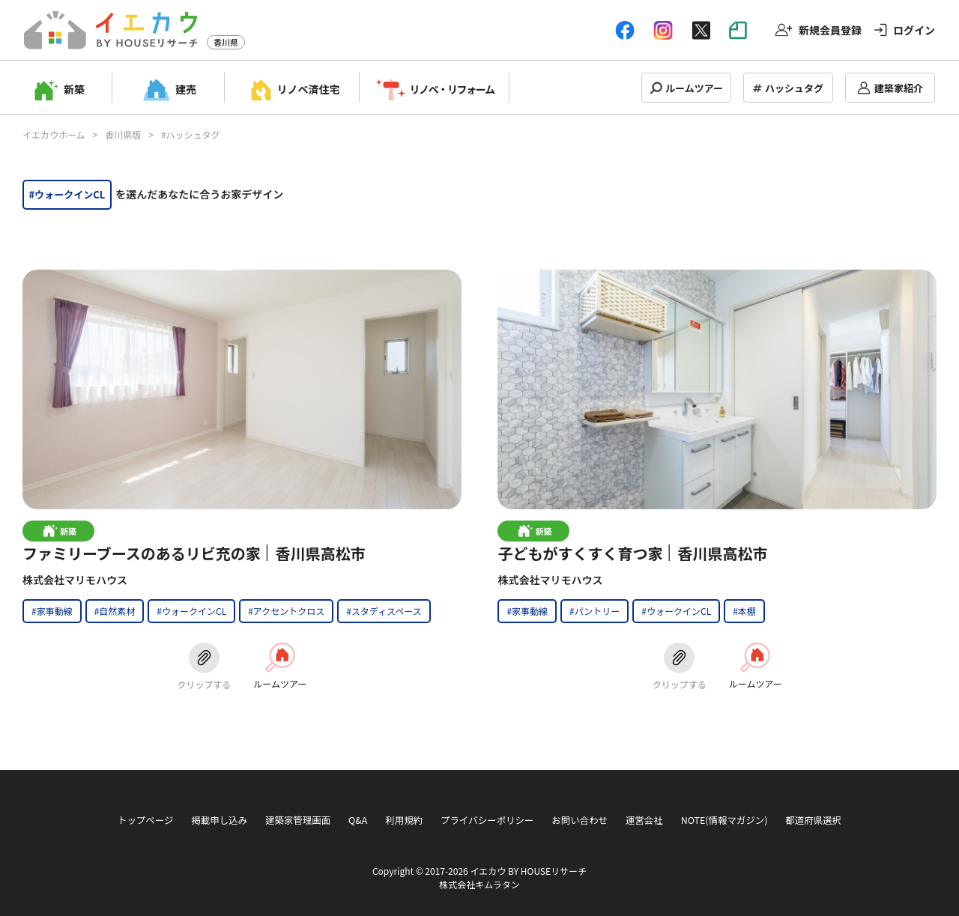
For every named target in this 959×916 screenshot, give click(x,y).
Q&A (357, 820)
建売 (185, 89)
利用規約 (404, 820)
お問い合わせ (579, 820)
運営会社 (644, 820)
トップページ (145, 820)
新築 (74, 89)
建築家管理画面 (297, 820)
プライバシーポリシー (487, 820)
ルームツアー (694, 88)
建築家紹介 (898, 88)
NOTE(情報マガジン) (724, 820)
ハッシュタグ (794, 88)
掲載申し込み (219, 820)
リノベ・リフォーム (452, 89)
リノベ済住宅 (308, 89)
